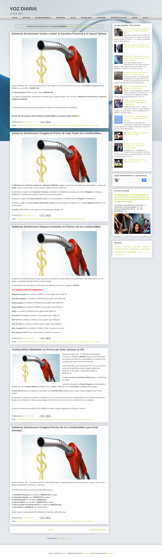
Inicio (50, 529)
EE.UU (145, 18)
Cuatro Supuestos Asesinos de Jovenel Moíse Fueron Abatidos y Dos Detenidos (136, 102)
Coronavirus (126, 247)
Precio (74, 125)
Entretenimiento (121, 249)
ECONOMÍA (101, 18)
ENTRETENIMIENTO (43, 18)
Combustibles (22, 125)
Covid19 (136, 247)
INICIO (14, 18)
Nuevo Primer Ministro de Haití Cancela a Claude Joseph (135, 87)
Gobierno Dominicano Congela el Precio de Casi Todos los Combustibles (56, 133)
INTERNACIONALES (119, 18)
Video (121, 254)
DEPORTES (60, 18)
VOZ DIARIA (23, 8)
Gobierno (59, 125)
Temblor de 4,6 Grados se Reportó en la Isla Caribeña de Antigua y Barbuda (136, 118)
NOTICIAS (26, 18)
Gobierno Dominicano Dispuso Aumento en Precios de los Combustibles (56, 226)
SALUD (73, 18)
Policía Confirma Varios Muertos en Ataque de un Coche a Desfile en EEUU (137, 31)
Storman (86, 553)
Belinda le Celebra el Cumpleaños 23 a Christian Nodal (136, 134)
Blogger (110, 553)
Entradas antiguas (98, 529)
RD (78, 125)
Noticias (67, 125)
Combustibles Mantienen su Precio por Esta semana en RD (48, 349)
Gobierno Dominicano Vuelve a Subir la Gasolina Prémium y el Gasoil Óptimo (59, 33)
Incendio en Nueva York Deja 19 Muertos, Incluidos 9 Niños (135, 73)
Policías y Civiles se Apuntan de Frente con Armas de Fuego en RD (136, 46)
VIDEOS (135, 18)
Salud (140, 252)
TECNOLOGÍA (86, 18)
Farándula (145, 249)
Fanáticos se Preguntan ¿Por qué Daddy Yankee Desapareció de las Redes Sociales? (136, 58)
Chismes (117, 247)
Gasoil (40, 125)
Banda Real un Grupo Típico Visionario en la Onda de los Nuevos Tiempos (134, 146)
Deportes (146, 247)
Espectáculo (134, 249)
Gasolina (47, 125)
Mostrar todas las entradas (79, 26)
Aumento (20, 342)
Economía (33, 125)
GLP (53, 125)
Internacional (120, 252)
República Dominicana (90, 125)
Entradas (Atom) (64, 538)
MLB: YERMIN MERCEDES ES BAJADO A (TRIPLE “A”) (135, 161)
